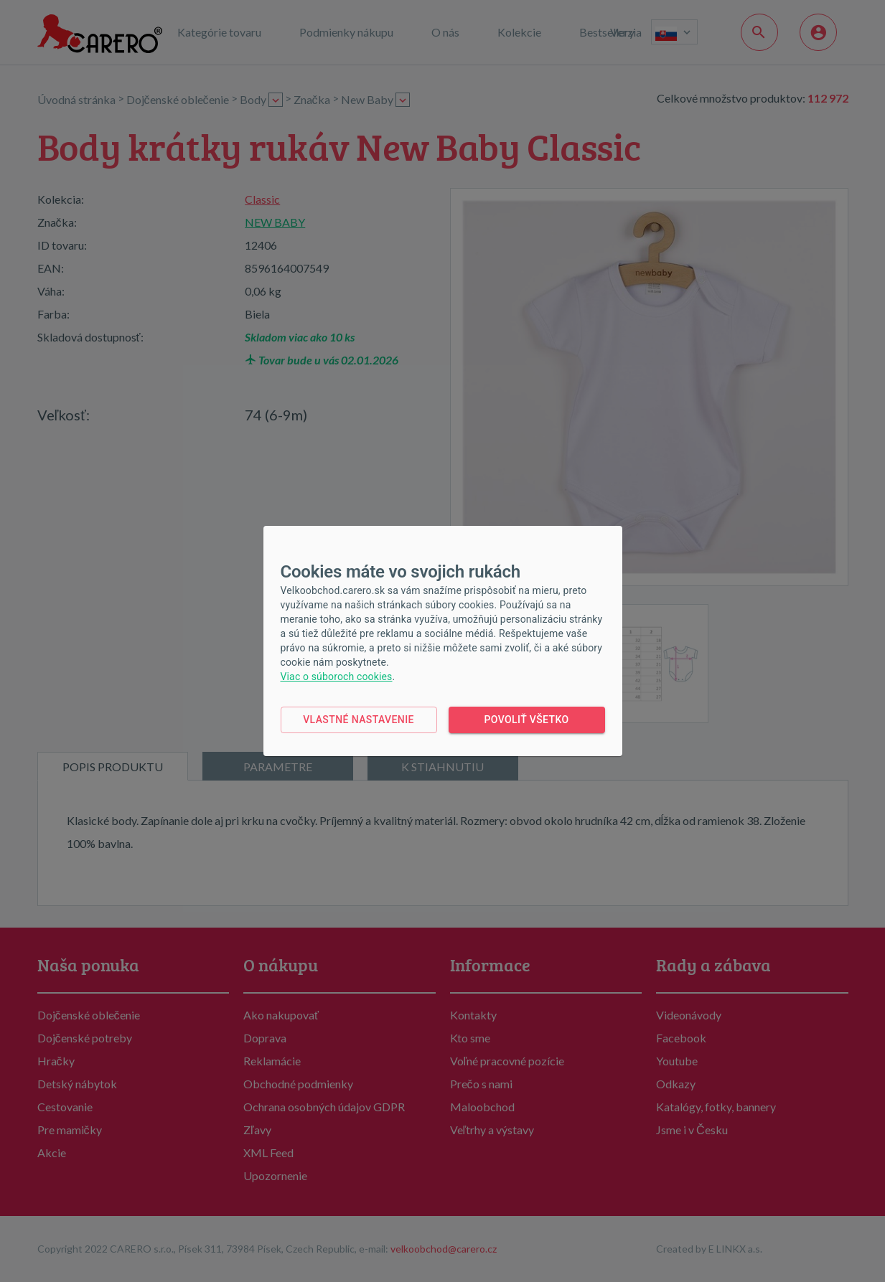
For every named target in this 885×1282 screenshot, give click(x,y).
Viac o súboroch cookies (337, 676)
